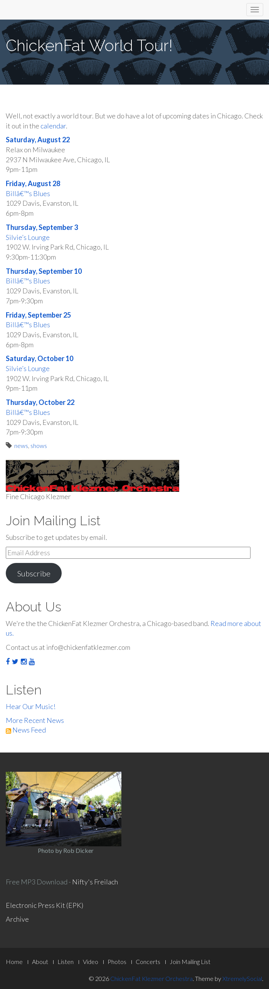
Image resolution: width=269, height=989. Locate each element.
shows (38, 445)
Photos (117, 961)
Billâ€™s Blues (28, 193)
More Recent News (35, 720)
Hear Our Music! (30, 706)
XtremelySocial (242, 978)
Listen (65, 961)
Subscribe (33, 573)
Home (14, 961)
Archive (17, 919)
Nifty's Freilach (95, 881)
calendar (53, 126)
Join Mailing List (190, 961)
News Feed (26, 730)
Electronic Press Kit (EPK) (44, 905)
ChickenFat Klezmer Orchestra (151, 978)
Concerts (148, 961)
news (21, 445)
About (40, 961)
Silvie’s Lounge (28, 237)
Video (90, 961)
